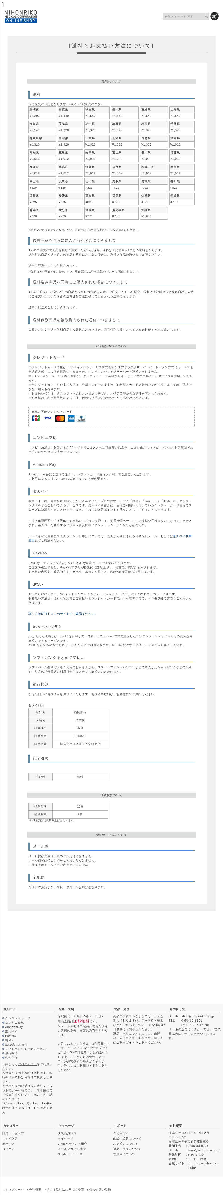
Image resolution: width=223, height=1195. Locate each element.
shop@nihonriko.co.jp (197, 1016)
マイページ (66, 1125)
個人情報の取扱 (100, 1189)
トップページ (14, 1189)
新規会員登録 (67, 1133)
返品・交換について (127, 1148)
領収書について (124, 1154)
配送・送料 (66, 1009)
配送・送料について (127, 1138)
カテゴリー (11, 1125)
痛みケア (8, 1143)
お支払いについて (125, 1143)
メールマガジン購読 (72, 1148)
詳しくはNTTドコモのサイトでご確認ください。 (63, 613)
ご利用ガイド (27, 1064)
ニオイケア (10, 1138)
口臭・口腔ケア (13, 1133)
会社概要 (175, 1125)
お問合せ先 (177, 1009)
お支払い (9, 1009)
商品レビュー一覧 (70, 1154)
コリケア (8, 1148)
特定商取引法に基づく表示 (65, 1189)
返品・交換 (122, 1009)
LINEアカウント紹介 (72, 1143)
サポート (120, 1125)
